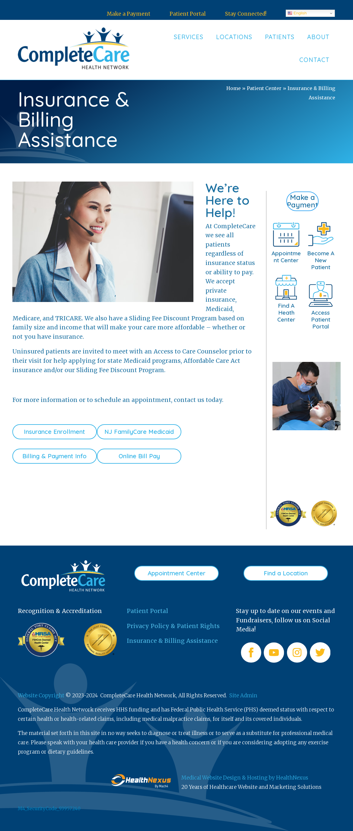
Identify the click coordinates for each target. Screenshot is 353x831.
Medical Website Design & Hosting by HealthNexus (244, 777)
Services (188, 37)
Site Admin (243, 695)
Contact (314, 60)
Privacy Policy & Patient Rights (173, 626)
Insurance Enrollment (54, 431)
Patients (279, 37)
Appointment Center (176, 573)
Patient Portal (188, 14)
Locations (234, 37)
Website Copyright (41, 695)
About (318, 37)
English (297, 13)
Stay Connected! (245, 14)
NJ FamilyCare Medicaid (139, 431)
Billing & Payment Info (54, 456)
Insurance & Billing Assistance (172, 640)
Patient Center (264, 88)
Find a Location (286, 573)
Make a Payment (128, 14)
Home (233, 88)
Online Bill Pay (139, 456)
